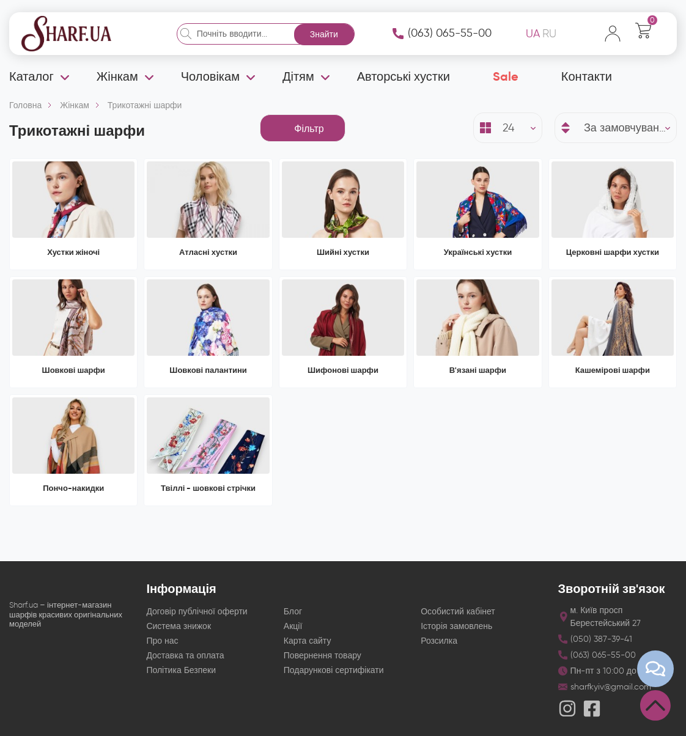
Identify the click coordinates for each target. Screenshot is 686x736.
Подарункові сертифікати (334, 670)
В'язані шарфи (477, 370)
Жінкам (117, 76)
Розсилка (439, 641)
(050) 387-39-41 (601, 639)
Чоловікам (210, 76)
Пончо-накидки (73, 488)
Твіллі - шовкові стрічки (208, 488)
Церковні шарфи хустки (612, 252)
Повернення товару (322, 655)
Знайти (324, 34)
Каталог (31, 76)
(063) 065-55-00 (450, 33)
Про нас (162, 641)
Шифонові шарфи (343, 370)
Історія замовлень (456, 626)
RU (549, 33)
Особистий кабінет (458, 611)
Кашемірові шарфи (612, 370)
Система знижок (178, 626)
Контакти (586, 76)
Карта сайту (307, 641)
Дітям (298, 76)
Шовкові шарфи (73, 370)
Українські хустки (478, 252)
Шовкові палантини (208, 370)
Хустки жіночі (73, 252)
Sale (505, 76)
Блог (293, 611)
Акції (293, 626)
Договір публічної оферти (196, 611)
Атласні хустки (208, 252)
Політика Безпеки (181, 670)
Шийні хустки (343, 252)
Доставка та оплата (185, 655)
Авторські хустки (403, 76)
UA (533, 33)
